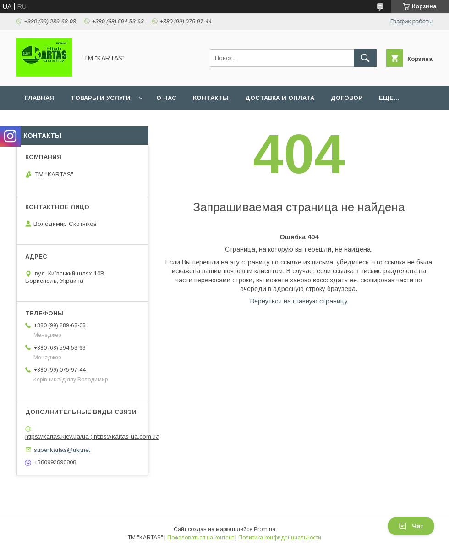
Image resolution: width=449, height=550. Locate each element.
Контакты (211, 97)
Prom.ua (264, 529)
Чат (411, 526)
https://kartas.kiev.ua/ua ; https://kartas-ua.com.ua (92, 436)
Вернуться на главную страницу (299, 301)
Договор (346, 97)
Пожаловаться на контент (200, 537)
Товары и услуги (101, 97)
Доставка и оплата (279, 97)
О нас (166, 97)
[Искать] (365, 58)
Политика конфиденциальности (279, 537)
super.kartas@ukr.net (62, 449)
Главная (39, 97)
